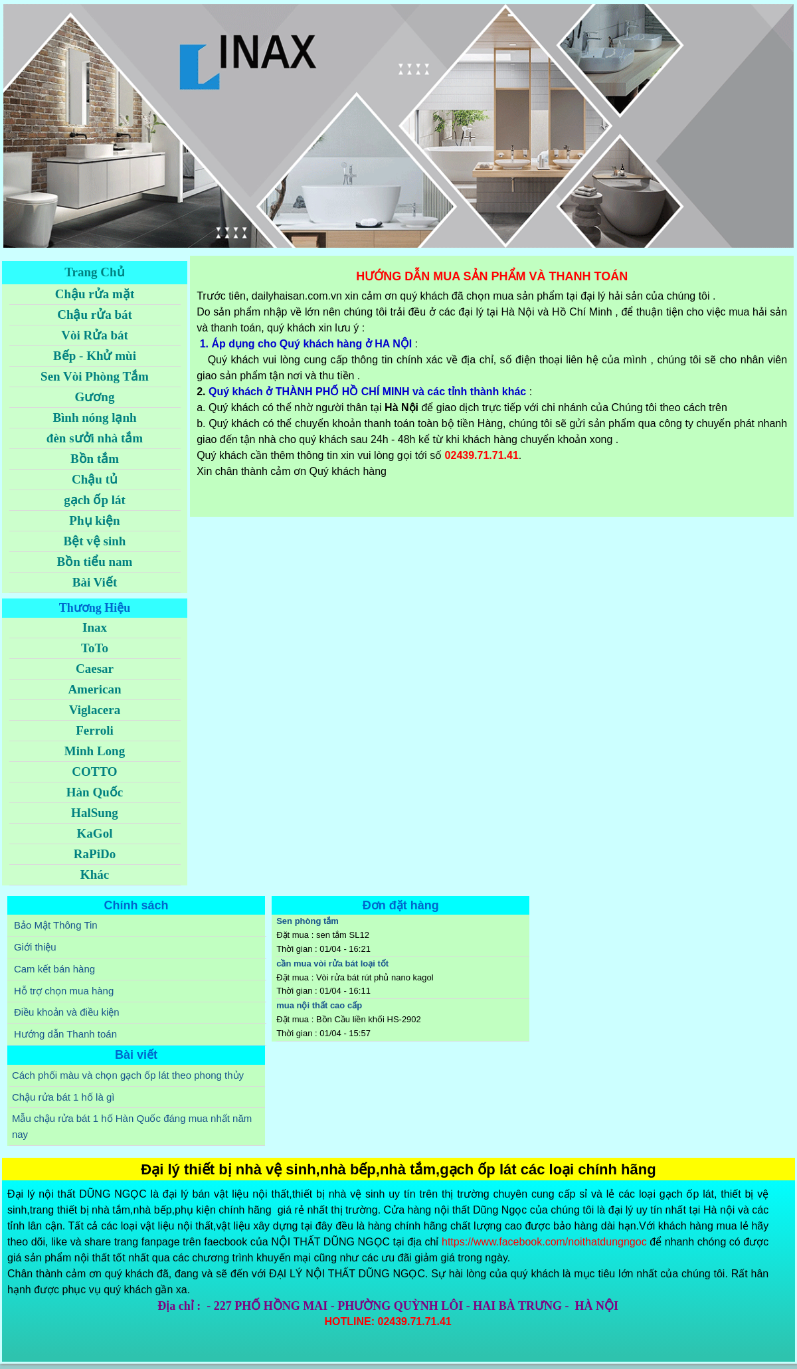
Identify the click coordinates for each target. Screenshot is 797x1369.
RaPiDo (95, 854)
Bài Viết (94, 582)
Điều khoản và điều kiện (67, 1012)
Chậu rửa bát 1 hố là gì (63, 1097)
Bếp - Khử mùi (94, 356)
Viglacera (94, 710)
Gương (95, 397)
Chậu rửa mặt (94, 294)
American (94, 689)
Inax (94, 627)
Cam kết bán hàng (54, 968)
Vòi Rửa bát (94, 335)
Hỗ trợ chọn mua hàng (64, 990)
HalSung (94, 813)
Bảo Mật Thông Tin (56, 925)
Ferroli (95, 730)
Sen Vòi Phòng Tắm (95, 376)
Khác (94, 874)
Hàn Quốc (94, 792)
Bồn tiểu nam (95, 562)
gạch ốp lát (95, 500)
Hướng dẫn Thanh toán (65, 1034)
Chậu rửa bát (94, 314)
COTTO (94, 771)
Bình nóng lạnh (94, 417)
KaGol (95, 833)
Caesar (95, 669)
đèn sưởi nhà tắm (94, 438)
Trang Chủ (94, 272)
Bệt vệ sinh (95, 541)
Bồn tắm (94, 459)
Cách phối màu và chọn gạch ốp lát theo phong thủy (128, 1075)
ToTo (94, 648)
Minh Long (94, 751)
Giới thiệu (35, 947)
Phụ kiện (94, 520)
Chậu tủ (95, 479)
